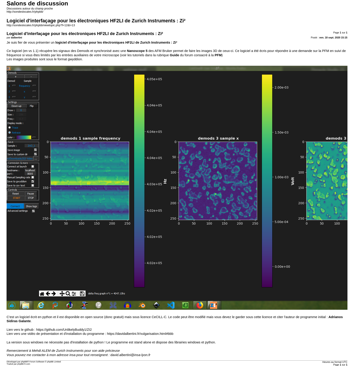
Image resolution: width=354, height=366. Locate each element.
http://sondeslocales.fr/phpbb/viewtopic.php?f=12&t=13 (41, 25)
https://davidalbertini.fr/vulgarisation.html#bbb (140, 334)
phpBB (24, 362)
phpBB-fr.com (23, 364)
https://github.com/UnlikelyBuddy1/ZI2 (64, 329)
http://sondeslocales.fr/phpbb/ (25, 11)
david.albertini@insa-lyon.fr (130, 355)
